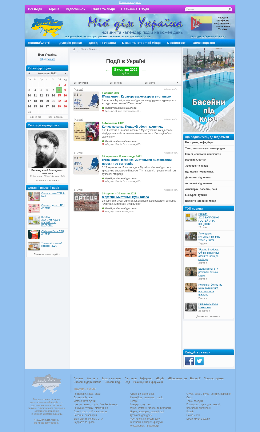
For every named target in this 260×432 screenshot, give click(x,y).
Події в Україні (88, 49)
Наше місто (193, 415)
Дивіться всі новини (206, 316)
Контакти (92, 378)
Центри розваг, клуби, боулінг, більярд (96, 404)
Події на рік (35, 117)
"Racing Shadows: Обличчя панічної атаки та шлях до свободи (209, 254)
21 (53, 101)
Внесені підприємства (87, 382)
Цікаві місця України (198, 418)
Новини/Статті (39, 42)
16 (65, 95)
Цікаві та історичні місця (141, 42)
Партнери (131, 378)
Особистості (176, 42)
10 (29, 95)
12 (41, 95)
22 (59, 101)
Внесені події (113, 382)
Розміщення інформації (148, 382)
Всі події (35, 9)
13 (47, 95)
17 (29, 101)
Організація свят (83, 397)
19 (41, 101)
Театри (134, 401)
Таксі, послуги (195, 401)
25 (35, 106)
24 (29, 106)
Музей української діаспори (121, 108)
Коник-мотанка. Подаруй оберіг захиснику (132, 126)
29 (59, 106)
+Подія (160, 378)
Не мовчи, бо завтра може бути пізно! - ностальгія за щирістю (210, 289)
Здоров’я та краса (84, 422)
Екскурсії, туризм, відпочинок (91, 408)
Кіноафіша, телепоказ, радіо (146, 397)
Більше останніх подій (45, 254)
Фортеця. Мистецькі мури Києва (125, 197)
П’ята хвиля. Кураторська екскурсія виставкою (136, 96)
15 (59, 95)
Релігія (190, 411)
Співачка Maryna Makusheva (208, 306)
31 (29, 112)
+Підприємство (177, 378)
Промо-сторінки (214, 378)
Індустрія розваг (69, 42)
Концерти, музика (140, 404)
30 (65, 106)
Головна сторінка (74, 49)
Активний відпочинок (142, 393)
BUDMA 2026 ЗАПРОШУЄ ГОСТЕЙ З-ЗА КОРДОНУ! (209, 219)
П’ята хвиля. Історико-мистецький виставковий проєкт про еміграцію (137, 161)
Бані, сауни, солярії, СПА (88, 418)
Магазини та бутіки (85, 401)
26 (41, 106)
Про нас (79, 378)
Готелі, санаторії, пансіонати (90, 411)
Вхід (127, 382)
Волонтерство (204, 42)
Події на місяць (55, 117)
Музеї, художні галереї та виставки (150, 408)
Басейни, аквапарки (85, 415)
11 (35, 95)
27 (47, 106)
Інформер (146, 378)
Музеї (80, 89)
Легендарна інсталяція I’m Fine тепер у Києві (209, 237)
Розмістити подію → (130, 2)
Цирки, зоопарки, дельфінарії (147, 411)
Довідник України (102, 42)
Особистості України (46, 180)
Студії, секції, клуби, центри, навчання (209, 393)
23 (65, 101)
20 (47, 101)
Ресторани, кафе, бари (87, 393)
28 (53, 106)
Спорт (190, 397)
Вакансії (195, 378)
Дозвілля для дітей (141, 415)
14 (53, 95)
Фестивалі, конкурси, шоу (145, 418)
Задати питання (111, 378)
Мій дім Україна (47, 26)
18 (35, 101)
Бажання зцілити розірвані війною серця (208, 272)
